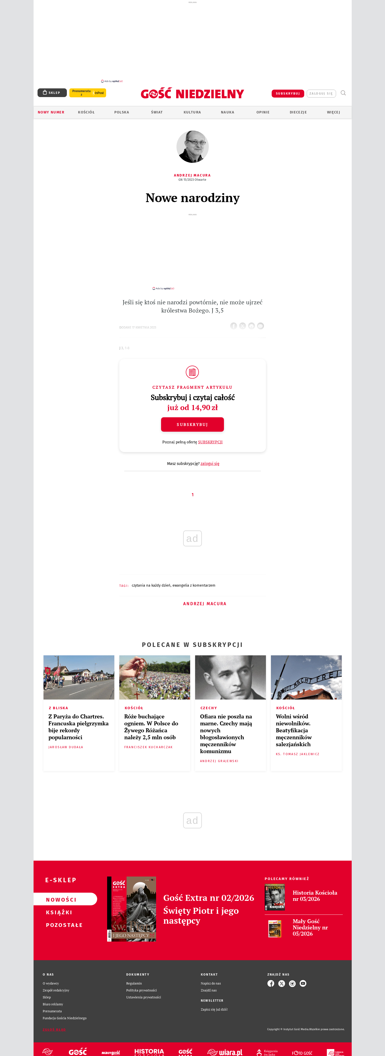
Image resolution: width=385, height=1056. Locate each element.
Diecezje (298, 109)
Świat (157, 109)
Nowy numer (51, 109)
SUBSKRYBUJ (288, 91)
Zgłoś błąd (54, 1022)
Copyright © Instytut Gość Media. (288, 1022)
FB (234, 317)
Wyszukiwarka (343, 90)
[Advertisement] (192, 42)
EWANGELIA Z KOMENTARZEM (193, 578)
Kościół (86, 109)
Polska (121, 109)
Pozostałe (57, 917)
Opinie (263, 109)
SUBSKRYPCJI (210, 434)
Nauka (227, 109)
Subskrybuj (192, 417)
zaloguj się (321, 91)
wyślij (261, 317)
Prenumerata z (81, 90)
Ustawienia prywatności (143, 990)
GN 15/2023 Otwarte (192, 177)
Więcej (333, 109)
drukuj (252, 317)
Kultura (192, 109)
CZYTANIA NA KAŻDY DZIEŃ (151, 578)
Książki (57, 904)
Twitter (243, 317)
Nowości (57, 892)
